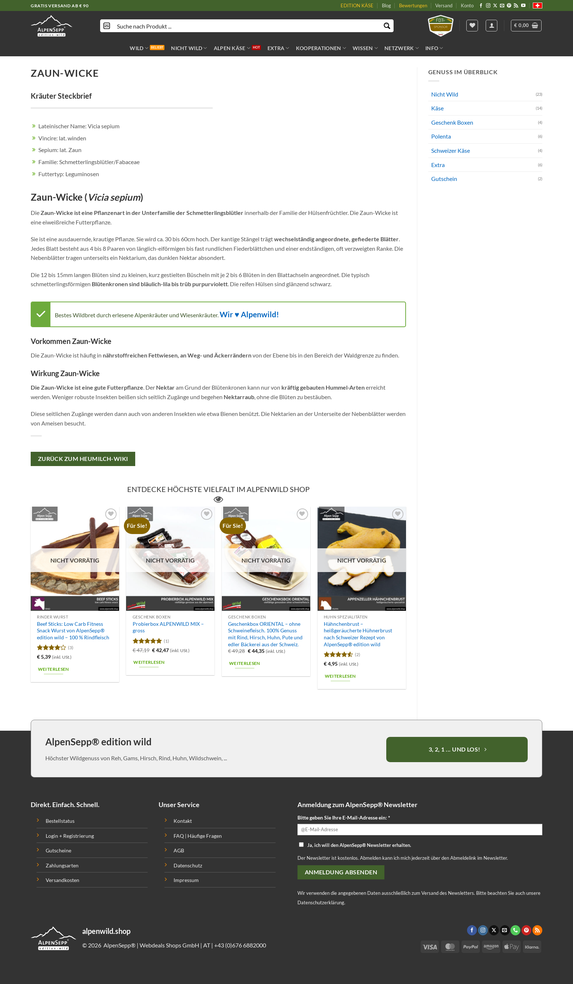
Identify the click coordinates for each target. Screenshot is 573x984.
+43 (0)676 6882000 (240, 945)
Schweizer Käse (450, 150)
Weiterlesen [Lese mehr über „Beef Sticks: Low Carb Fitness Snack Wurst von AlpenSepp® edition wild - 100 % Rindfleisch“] (53, 669)
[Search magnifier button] (387, 25)
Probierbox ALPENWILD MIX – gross (168, 627)
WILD (139, 48)
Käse (437, 108)
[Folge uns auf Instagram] (488, 5)
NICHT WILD (189, 48)
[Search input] (247, 26)
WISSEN (365, 48)
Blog (386, 5)
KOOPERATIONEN (321, 48)
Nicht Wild (444, 94)
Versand (443, 5)
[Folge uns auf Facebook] (481, 5)
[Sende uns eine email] (502, 5)
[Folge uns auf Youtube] (523, 5)
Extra (438, 164)
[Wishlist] (472, 25)
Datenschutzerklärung (320, 902)
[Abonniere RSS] (516, 5)
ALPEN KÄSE (232, 48)
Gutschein (444, 178)
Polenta (441, 136)
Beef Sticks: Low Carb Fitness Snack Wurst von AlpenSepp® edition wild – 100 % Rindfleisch (73, 630)
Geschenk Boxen (452, 122)
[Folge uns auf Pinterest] (509, 5)
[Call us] (515, 930)
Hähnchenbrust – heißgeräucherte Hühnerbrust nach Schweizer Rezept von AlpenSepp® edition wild (358, 634)
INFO (434, 48)
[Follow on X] (495, 5)
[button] (526, 25)
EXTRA (278, 48)
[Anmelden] (491, 25)
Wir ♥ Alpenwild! (249, 314)
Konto (467, 5)
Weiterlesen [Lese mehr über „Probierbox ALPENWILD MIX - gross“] (148, 662)
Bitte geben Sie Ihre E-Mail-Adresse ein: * (343, 817)
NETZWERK (401, 48)
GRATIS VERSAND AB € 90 (59, 5)
